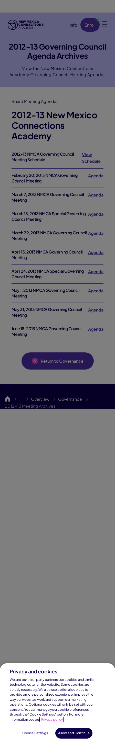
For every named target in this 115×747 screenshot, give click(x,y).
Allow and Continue (74, 733)
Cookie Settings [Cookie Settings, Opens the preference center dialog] (35, 733)
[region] (57, 705)
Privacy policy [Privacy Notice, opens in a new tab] (52, 719)
